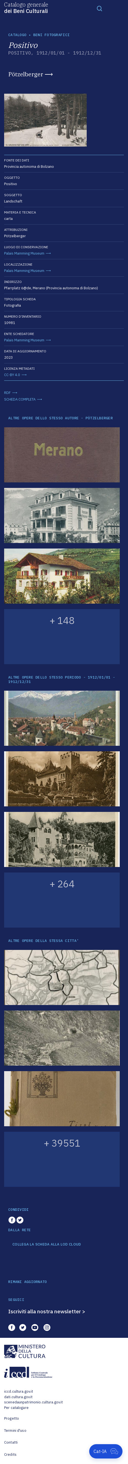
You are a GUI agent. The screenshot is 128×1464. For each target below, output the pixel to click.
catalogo (17, 35)
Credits (10, 1454)
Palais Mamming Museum (24, 253)
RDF (7, 392)
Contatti (11, 1442)
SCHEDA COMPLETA (20, 399)
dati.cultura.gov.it (18, 1397)
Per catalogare (16, 1407)
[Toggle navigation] (100, 8)
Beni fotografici (51, 35)
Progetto (11, 1418)
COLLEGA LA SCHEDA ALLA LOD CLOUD (46, 1244)
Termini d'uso (15, 1430)
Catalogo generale (26, 7)
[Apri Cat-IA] (105, 1451)
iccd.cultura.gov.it (18, 1391)
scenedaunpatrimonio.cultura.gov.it (33, 1402)
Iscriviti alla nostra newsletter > (46, 1311)
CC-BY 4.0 (12, 374)
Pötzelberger (25, 74)
